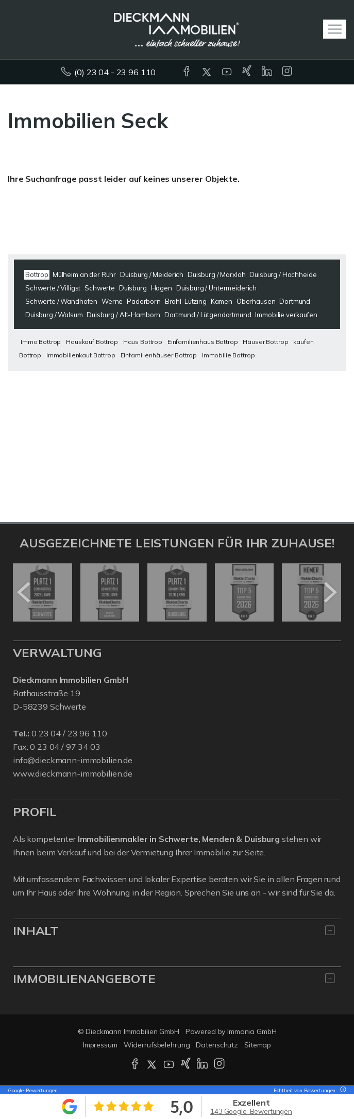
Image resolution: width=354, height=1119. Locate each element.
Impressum (100, 1044)
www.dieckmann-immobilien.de (72, 773)
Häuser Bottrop (265, 342)
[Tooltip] (341, 1090)
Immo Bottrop (41, 342)
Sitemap (257, 1044)
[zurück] (24, 592)
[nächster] (329, 592)
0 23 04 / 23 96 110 (69, 733)
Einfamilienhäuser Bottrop (159, 355)
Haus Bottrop (142, 342)
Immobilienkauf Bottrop (80, 355)
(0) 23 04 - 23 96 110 (115, 72)
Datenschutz (217, 1044)
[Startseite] (177, 29)
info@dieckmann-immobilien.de (72, 760)
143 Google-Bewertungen (251, 1111)
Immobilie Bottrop (228, 355)
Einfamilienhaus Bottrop (202, 342)
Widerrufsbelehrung (157, 1044)
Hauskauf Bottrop (92, 342)
